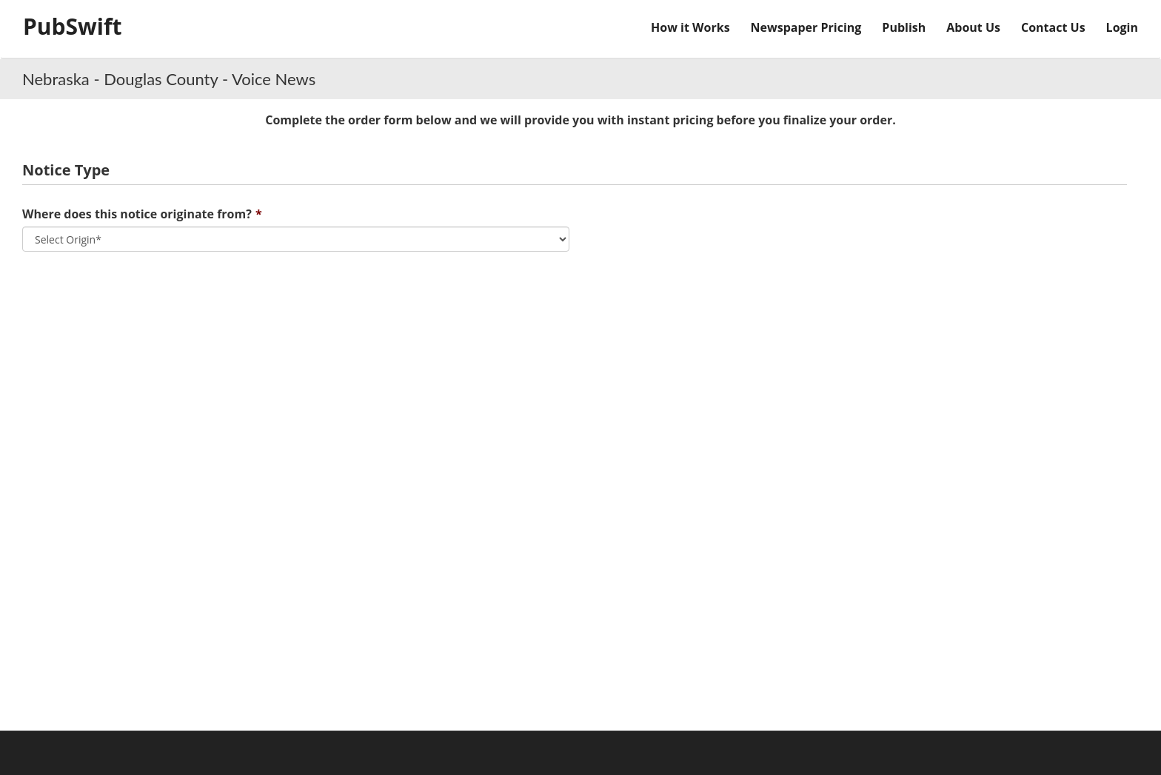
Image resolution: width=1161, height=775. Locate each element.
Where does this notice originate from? (137, 214)
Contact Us (1053, 27)
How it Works (690, 27)
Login (1122, 27)
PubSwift (72, 26)
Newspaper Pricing (806, 27)
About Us (973, 27)
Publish (904, 27)
